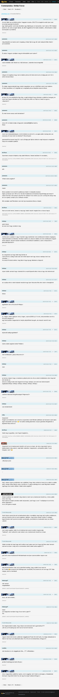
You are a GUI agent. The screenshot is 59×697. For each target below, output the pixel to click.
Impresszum (33, 692)
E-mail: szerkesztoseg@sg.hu (48, 692)
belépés (54, 1)
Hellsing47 (5, 580)
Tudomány (18, 1)
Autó (28, 1)
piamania (4, 39)
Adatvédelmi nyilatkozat (23, 692)
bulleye (4, 221)
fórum (38, 1)
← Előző (4, 9)
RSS (42, 1)
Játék (24, 1)
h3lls (3, 415)
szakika (4, 648)
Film (33, 1)
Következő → (18, 9)
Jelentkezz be (5, 14)
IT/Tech (11, 1)
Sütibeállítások (21, 694)
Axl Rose (4, 152)
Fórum (38, 692)
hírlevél (46, 1)
